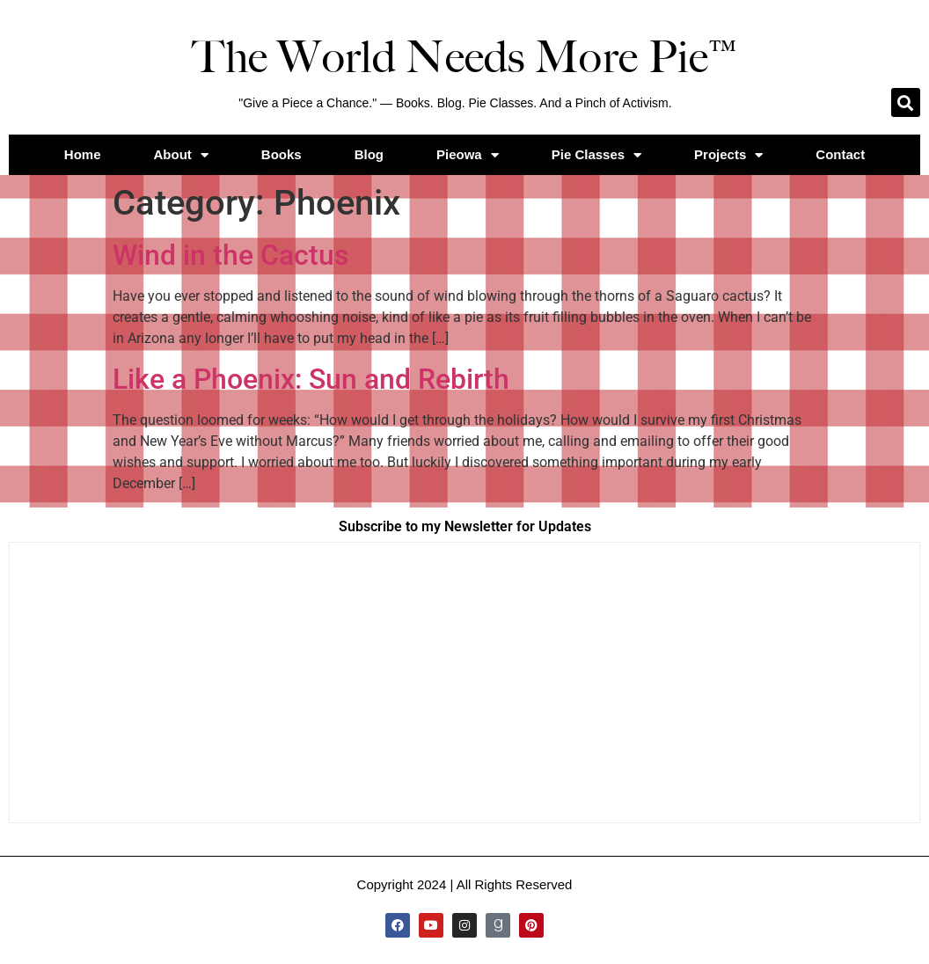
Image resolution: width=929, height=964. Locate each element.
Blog (369, 154)
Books (281, 154)
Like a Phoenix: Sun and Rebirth (311, 379)
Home (82, 154)
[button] (905, 102)
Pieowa (467, 155)
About (181, 155)
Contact (840, 154)
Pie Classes (596, 155)
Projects (728, 155)
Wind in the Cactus (230, 255)
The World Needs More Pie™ (464, 57)
